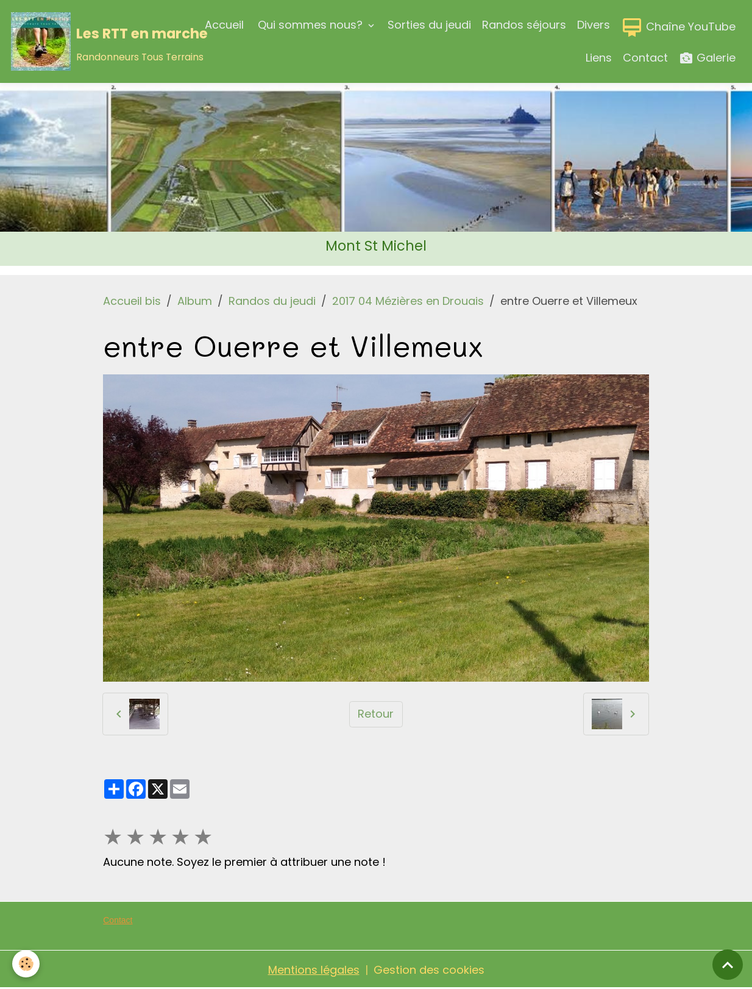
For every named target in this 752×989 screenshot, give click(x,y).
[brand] (89, 41)
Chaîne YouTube (678, 27)
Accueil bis (132, 301)
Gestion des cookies (429, 969)
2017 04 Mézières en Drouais (408, 301)
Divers (593, 24)
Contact (645, 57)
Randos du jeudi (272, 301)
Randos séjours (524, 24)
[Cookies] (26, 963)
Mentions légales (314, 969)
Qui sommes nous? (310, 24)
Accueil (224, 24)
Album (194, 301)
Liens (599, 57)
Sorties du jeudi (429, 24)
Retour (376, 713)
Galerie (707, 58)
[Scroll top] (727, 964)
